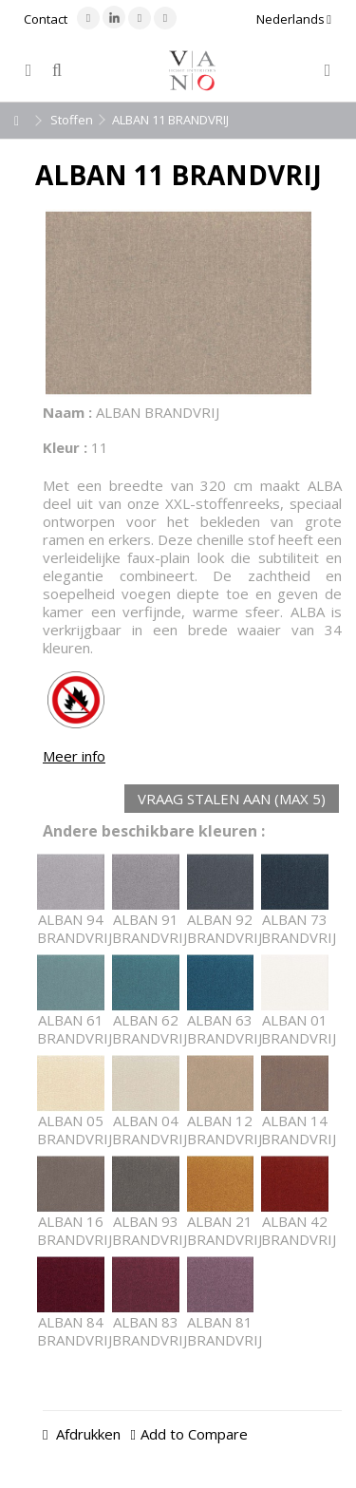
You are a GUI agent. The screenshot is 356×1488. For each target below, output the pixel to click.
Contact (45, 19)
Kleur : (65, 447)
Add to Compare (194, 1433)
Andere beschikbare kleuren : (154, 831)
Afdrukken (86, 1433)
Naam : (67, 412)
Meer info (74, 755)
